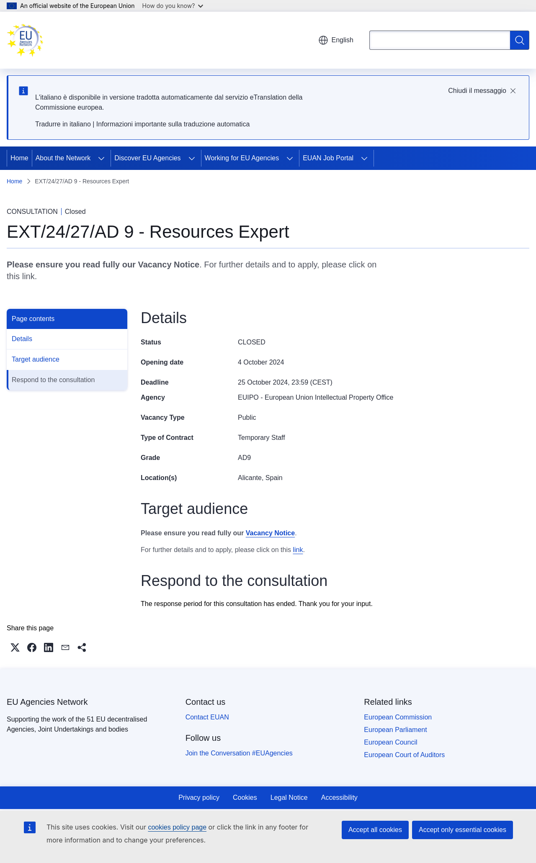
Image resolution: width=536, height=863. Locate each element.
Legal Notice (289, 797)
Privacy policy (198, 797)
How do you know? (173, 5)
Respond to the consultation (53, 379)
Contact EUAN (207, 717)
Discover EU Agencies (147, 158)
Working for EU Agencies (242, 158)
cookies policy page (177, 827)
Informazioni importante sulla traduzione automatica (173, 124)
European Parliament (395, 729)
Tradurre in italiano (63, 124)
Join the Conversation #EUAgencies (239, 753)
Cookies (245, 797)
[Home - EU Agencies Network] (25, 40)
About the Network (63, 158)
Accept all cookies (375, 829)
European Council (390, 742)
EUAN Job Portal (328, 158)
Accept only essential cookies (462, 829)
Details (22, 338)
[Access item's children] (101, 158)
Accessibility (339, 797)
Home (19, 158)
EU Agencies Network (47, 701)
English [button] (335, 40)
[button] (15, 647)
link (28, 276)
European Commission (398, 717)
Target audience (35, 359)
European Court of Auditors (404, 754)
